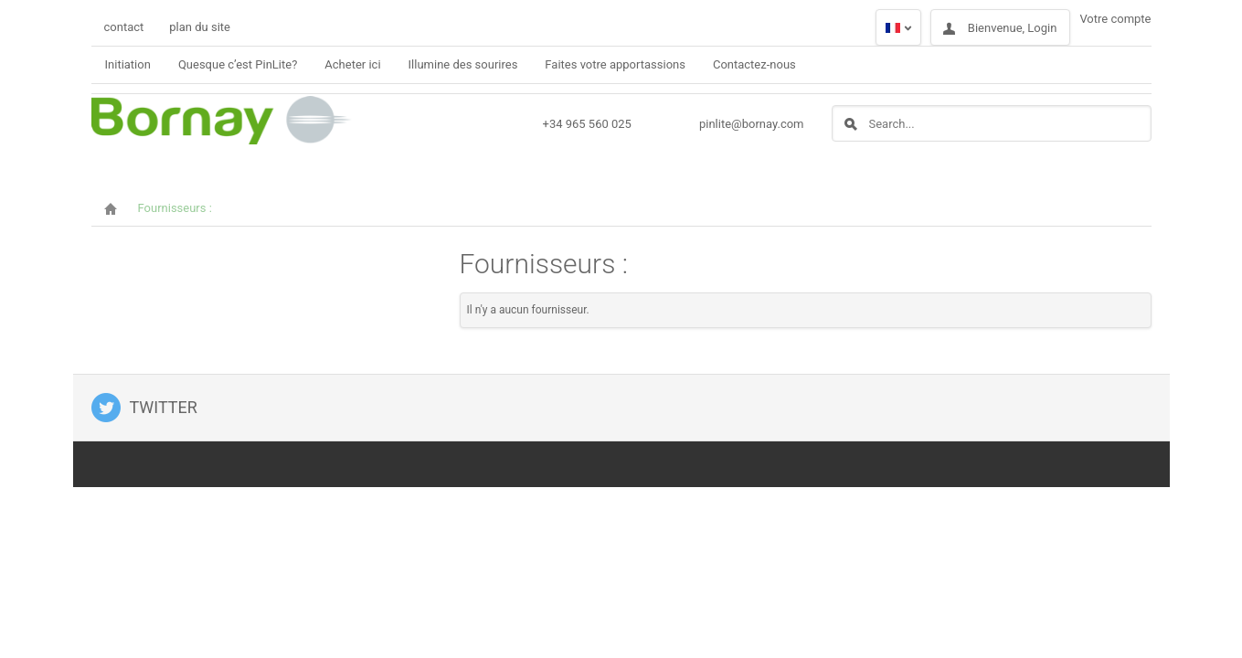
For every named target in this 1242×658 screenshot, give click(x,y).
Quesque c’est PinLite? (237, 64)
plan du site (199, 27)
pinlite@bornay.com (751, 124)
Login (1041, 28)
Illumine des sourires (463, 64)
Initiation (128, 64)
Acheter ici (352, 64)
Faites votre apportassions (615, 64)
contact (124, 27)
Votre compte (1115, 19)
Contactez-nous (754, 64)
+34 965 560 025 (587, 124)
